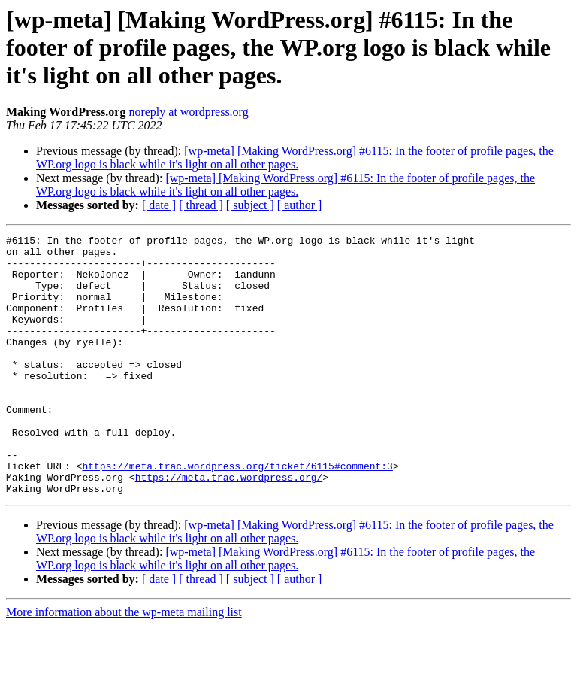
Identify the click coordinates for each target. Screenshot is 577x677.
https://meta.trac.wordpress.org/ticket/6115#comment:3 (237, 513)
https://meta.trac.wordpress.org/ (229, 526)
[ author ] (299, 205)
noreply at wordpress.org (188, 111)
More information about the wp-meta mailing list (124, 663)
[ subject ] (250, 205)
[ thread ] (201, 205)
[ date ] (159, 205)
